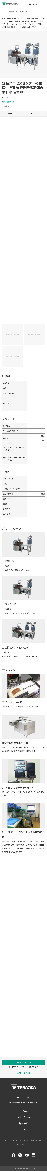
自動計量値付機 (8, 102)
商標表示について (36, 1140)
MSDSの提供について (24, 1144)
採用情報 (23, 1123)
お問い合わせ (23, 1117)
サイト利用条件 (25, 1140)
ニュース (23, 1129)
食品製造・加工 (7, 106)
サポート (23, 1111)
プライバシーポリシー (11, 1140)
